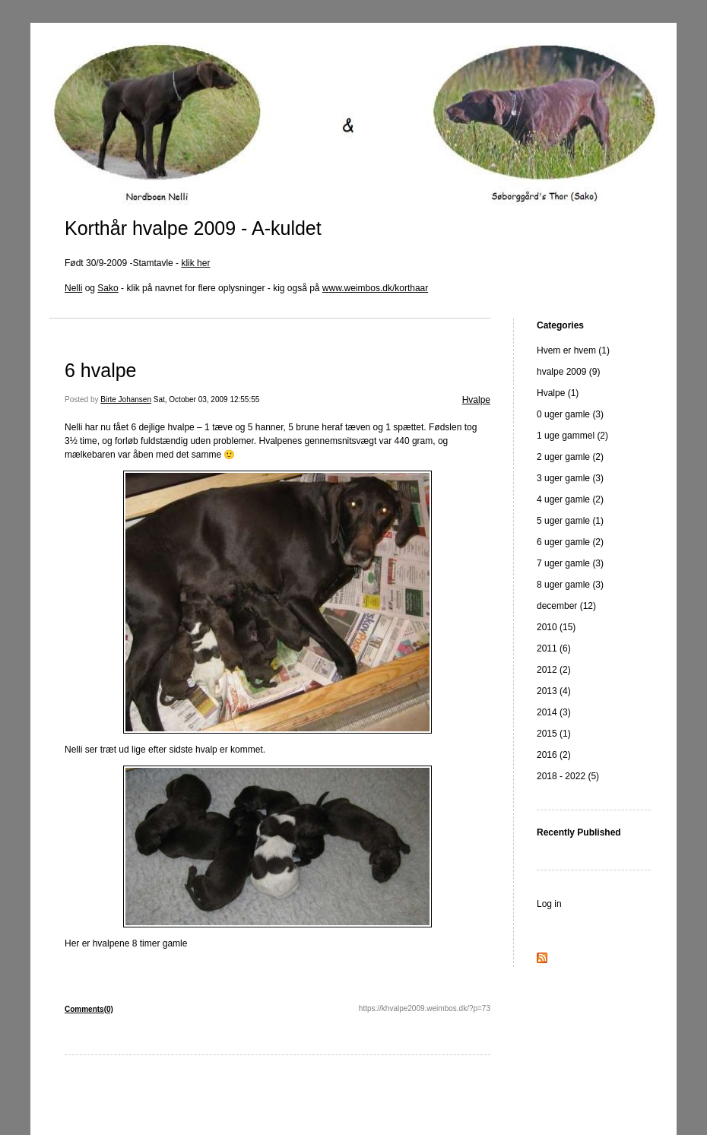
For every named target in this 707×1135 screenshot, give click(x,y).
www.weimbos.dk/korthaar (375, 288)
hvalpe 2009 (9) (568, 371)
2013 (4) (554, 691)
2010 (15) (556, 627)
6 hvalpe (101, 370)
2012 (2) (554, 669)
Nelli (73, 288)
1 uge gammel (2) (572, 435)
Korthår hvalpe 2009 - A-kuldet (193, 228)
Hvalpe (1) (558, 393)
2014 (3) (554, 712)
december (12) (566, 606)
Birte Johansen (125, 399)
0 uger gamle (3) (570, 414)
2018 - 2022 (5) (568, 776)
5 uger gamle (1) (570, 520)
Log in (549, 904)
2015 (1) (554, 733)
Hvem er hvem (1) (573, 350)
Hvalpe (476, 400)
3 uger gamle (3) (570, 478)
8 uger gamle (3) (570, 584)
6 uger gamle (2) (570, 542)
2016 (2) (554, 755)
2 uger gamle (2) (570, 457)
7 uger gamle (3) (570, 563)
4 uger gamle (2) (570, 499)
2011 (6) (554, 648)
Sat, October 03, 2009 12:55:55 (207, 399)
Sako (107, 288)
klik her (195, 263)
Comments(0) (89, 1009)
